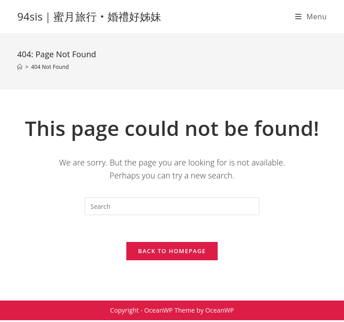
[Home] (19, 67)
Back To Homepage (172, 251)
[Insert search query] (172, 206)
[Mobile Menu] (311, 16)
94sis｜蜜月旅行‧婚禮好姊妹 (89, 16)
